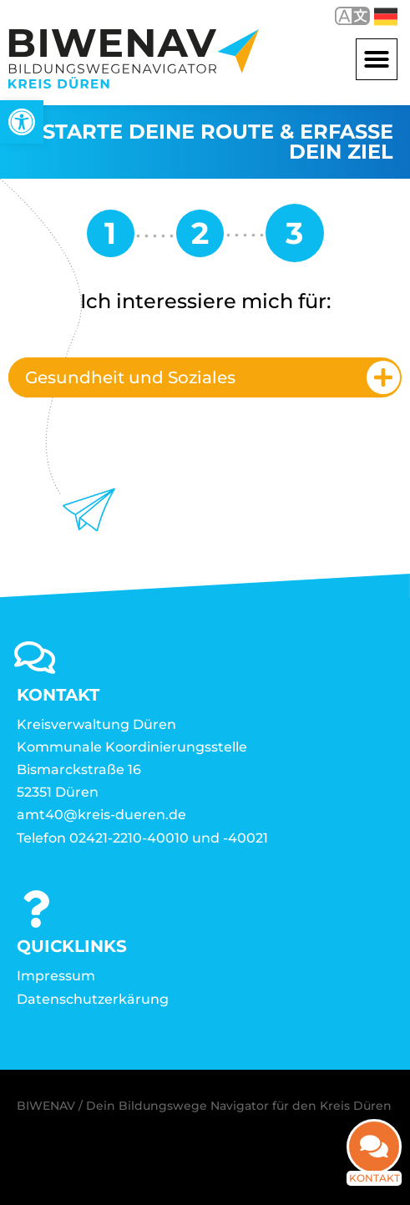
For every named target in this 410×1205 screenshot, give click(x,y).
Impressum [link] (56, 976)
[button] (376, 59)
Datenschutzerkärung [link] (93, 999)
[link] (21, 122)
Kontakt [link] (374, 1166)
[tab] (205, 377)
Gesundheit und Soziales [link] (130, 377)
